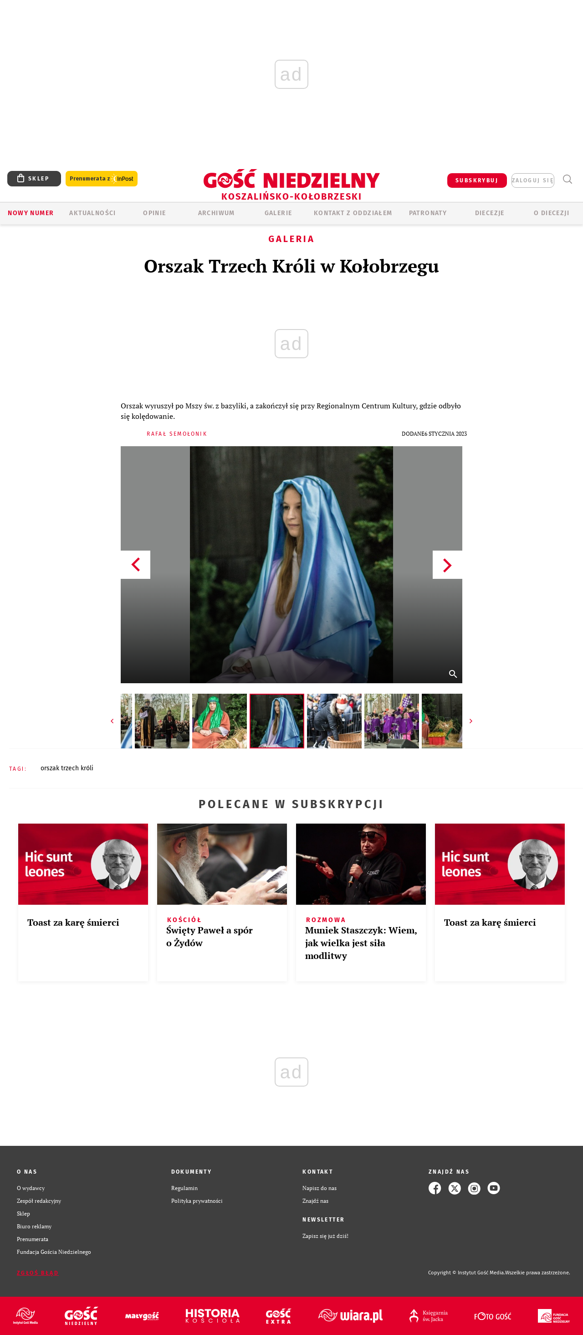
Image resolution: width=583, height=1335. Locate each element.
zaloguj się (533, 180)
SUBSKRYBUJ (476, 180)
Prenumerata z (101, 179)
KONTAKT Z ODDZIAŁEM (353, 213)
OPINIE (154, 213)
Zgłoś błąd (38, 1273)
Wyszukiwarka (567, 179)
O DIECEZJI (551, 213)
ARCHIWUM (216, 213)
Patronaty (428, 213)
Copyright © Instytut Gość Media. (466, 1273)
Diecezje (490, 213)
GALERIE (278, 213)
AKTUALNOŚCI (92, 213)
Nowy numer (31, 213)
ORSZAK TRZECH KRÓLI (67, 768)
